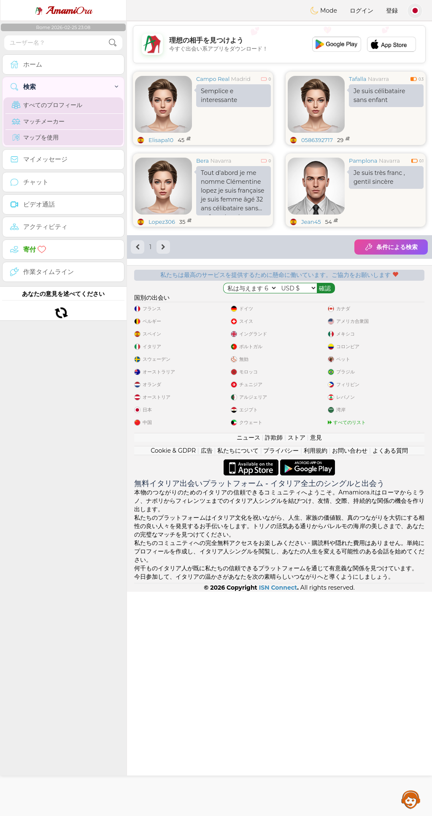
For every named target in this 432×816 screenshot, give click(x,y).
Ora (63, 10)
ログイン (361, 10)
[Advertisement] (279, 44)
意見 (316, 662)
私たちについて (238, 675)
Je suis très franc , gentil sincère (379, 177)
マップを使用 (35, 137)
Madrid (241, 78)
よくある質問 (390, 675)
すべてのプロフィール (47, 105)
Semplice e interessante (219, 95)
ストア (296, 662)
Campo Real (213, 78)
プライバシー (281, 675)
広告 (207, 675)
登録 (392, 10)
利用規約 (315, 675)
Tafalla (357, 78)
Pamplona (363, 160)
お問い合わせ (349, 675)
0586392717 (317, 140)
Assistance (411, 799)
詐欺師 (274, 662)
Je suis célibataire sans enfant (379, 95)
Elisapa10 (160, 140)
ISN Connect (278, 812)
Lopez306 (161, 221)
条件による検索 (391, 247)
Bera (202, 160)
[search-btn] (112, 42)
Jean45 (311, 221)
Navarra (378, 78)
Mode (323, 10)
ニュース (248, 662)
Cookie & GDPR (173, 675)
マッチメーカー (38, 121)
